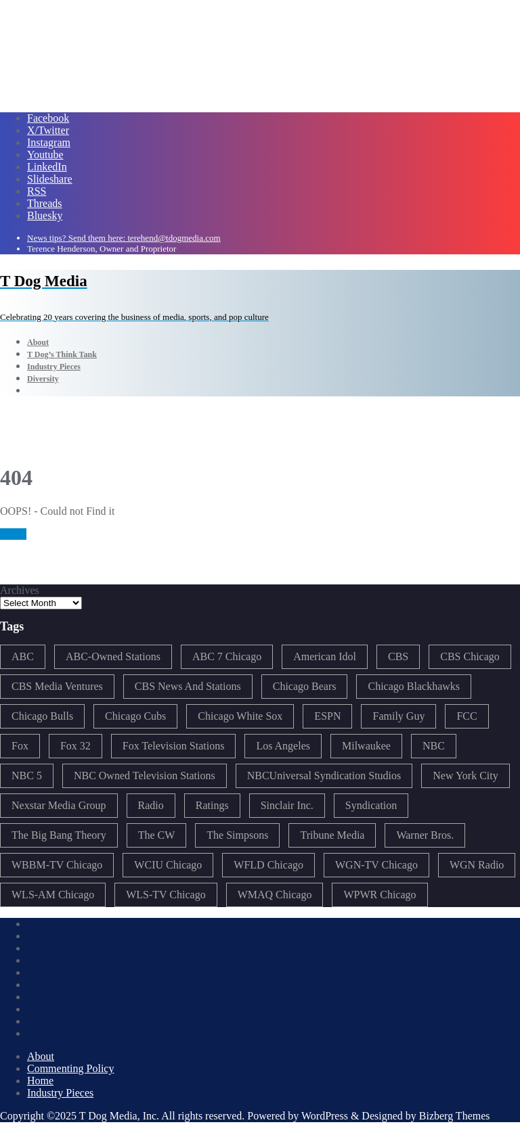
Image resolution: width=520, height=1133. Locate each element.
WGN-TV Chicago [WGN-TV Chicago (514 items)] (376, 865)
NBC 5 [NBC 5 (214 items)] (27, 775)
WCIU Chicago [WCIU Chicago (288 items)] (168, 865)
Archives (19, 590)
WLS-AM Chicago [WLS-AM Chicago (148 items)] (53, 894)
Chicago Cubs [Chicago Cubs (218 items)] (135, 716)
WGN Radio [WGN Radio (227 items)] (477, 865)
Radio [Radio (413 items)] (151, 805)
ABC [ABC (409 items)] (23, 656)
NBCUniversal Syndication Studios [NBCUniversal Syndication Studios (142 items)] (324, 775)
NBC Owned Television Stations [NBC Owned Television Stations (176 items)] (144, 775)
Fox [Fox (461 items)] (20, 746)
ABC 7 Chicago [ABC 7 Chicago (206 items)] (226, 656)
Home (13, 534)
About (40, 1056)
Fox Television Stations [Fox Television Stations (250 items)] (174, 746)
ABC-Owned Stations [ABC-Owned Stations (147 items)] (113, 656)
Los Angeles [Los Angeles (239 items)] (283, 746)
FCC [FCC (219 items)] (466, 716)
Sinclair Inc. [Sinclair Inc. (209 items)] (287, 805)
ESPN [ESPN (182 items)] (327, 716)
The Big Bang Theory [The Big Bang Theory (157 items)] (59, 835)
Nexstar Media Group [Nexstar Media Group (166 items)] (59, 805)
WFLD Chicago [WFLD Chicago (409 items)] (268, 865)
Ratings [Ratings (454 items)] (212, 805)
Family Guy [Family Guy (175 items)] (398, 716)
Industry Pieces (60, 1093)
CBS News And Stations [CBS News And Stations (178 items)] (188, 686)
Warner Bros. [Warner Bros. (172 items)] (425, 835)
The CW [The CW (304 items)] (156, 835)
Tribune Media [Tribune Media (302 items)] (332, 835)
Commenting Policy (70, 1068)
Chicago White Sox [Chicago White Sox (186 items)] (240, 716)
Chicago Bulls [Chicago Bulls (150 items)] (42, 716)
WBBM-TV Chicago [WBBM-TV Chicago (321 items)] (57, 865)
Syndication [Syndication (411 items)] (371, 805)
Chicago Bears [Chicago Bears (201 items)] (305, 686)
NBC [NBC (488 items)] (433, 746)
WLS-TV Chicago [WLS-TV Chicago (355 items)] (165, 894)
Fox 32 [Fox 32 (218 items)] (75, 746)
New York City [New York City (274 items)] (465, 775)
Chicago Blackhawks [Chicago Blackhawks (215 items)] (414, 686)
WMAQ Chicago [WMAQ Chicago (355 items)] (275, 894)
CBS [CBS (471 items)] (398, 656)
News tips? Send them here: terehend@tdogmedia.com (124, 238)
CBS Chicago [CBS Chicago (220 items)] (470, 656)
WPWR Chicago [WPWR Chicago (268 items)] (379, 894)
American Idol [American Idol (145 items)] (324, 656)
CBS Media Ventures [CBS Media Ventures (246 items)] (57, 686)
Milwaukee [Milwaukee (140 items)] (366, 746)
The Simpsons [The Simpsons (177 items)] (237, 835)
